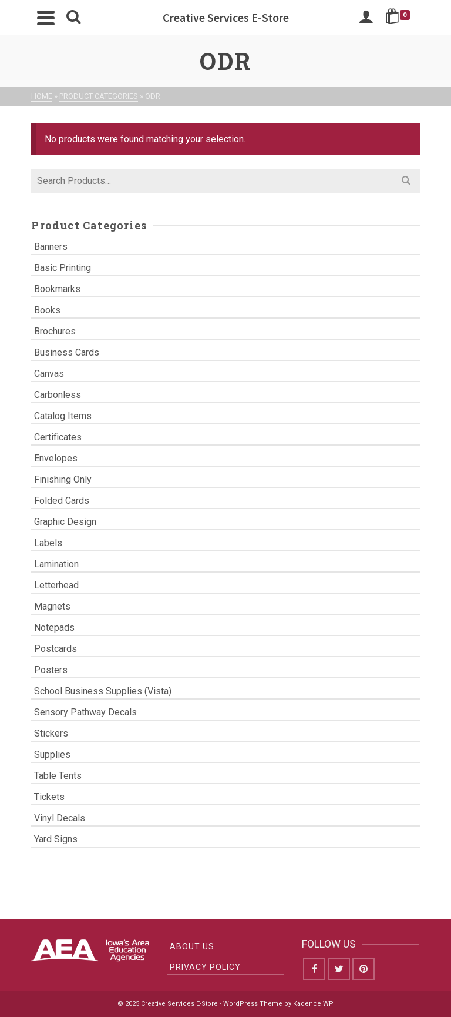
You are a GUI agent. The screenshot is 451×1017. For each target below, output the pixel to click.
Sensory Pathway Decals (85, 712)
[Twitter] (339, 969)
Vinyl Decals (59, 818)
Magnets (52, 606)
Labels (48, 542)
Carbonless (57, 394)
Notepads (54, 627)
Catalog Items (63, 415)
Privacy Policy (205, 967)
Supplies (52, 754)
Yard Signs (56, 839)
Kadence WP (313, 1004)
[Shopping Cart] (399, 17)
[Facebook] (314, 969)
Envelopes (56, 458)
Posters (51, 669)
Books (47, 310)
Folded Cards (61, 500)
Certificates (58, 437)
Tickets (49, 796)
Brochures (55, 331)
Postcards (55, 648)
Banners (51, 246)
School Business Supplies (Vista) (102, 691)
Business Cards (66, 352)
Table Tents (58, 775)
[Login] (365, 17)
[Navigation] (45, 17)
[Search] (73, 17)
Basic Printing (62, 267)
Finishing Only (63, 479)
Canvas (49, 373)
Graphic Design (65, 521)
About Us (192, 946)
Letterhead (56, 585)
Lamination (56, 564)
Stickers (51, 733)
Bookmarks (57, 289)
